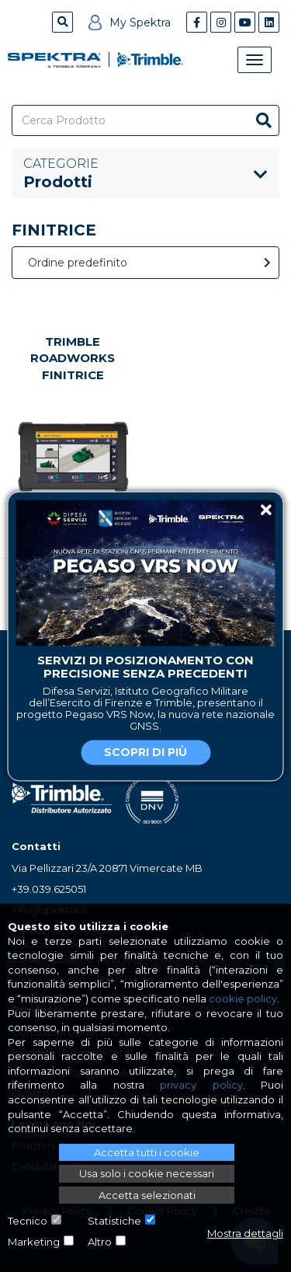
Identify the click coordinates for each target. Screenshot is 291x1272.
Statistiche (114, 1220)
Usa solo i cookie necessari (146, 1173)
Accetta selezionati (147, 1195)
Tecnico (27, 1220)
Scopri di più (145, 752)
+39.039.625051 (49, 889)
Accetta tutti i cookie (146, 1152)
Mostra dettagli (245, 1233)
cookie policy (243, 998)
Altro (100, 1241)
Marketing (34, 1241)
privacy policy (201, 1085)
